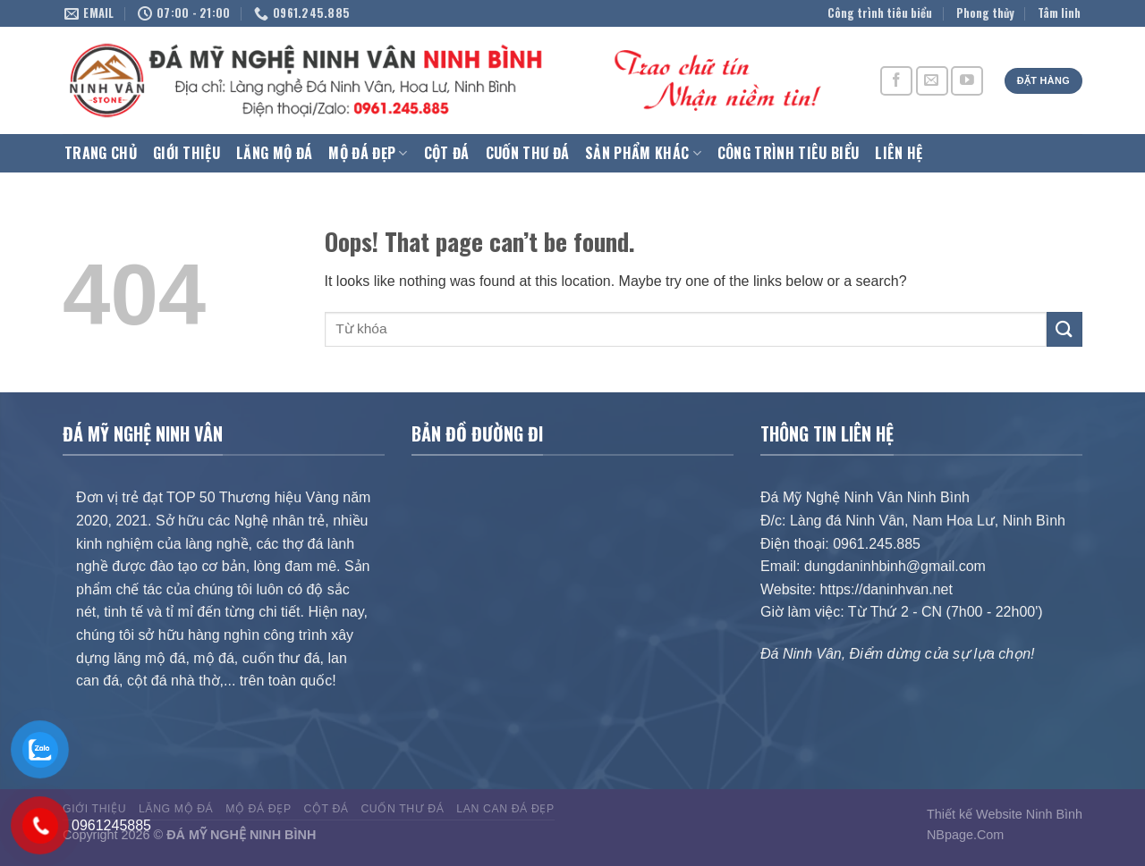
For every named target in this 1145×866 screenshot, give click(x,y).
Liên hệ (898, 153)
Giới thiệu (186, 153)
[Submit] (1064, 329)
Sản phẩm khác (643, 153)
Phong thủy (985, 12)
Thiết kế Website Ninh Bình (1004, 814)
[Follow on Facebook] (896, 81)
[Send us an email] (932, 81)
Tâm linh (1059, 12)
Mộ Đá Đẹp (367, 153)
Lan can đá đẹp (505, 809)
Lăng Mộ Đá (274, 153)
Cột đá (447, 153)
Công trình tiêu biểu (879, 12)
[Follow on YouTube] (967, 81)
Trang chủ (100, 153)
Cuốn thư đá (528, 153)
